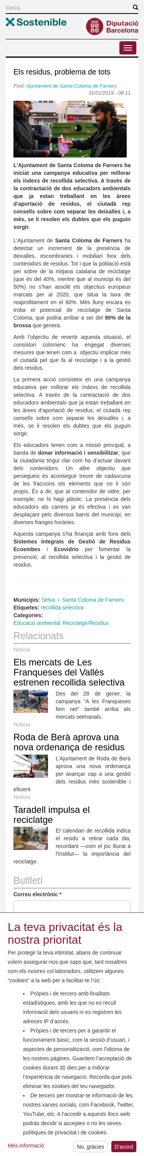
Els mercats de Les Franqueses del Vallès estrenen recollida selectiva (69, 672)
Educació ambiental (36, 623)
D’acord (123, 1148)
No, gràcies (90, 1148)
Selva (48, 600)
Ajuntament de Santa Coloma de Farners (71, 86)
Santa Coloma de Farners (93, 600)
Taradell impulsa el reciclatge (51, 814)
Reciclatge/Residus (86, 623)
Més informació (26, 1147)
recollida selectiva (62, 607)
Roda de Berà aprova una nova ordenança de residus (69, 742)
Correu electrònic (37, 894)
